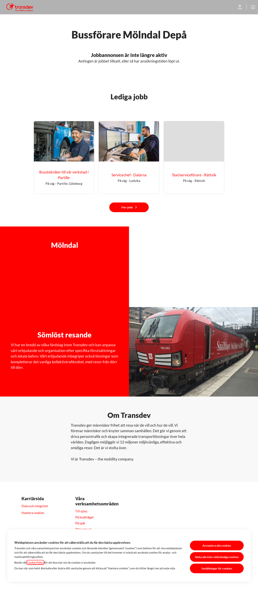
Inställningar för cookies (217, 568)
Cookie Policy (35, 562)
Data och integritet (35, 506)
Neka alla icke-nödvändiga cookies (217, 557)
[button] (240, 7)
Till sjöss (81, 511)
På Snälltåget (84, 517)
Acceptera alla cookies (216, 545)
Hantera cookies (33, 513)
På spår (80, 523)
